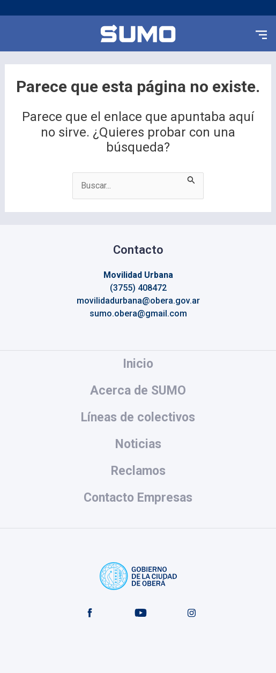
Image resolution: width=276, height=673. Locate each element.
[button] (261, 34)
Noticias (138, 444)
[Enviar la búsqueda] (191, 178)
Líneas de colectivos (138, 417)
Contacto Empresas (138, 497)
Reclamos (138, 471)
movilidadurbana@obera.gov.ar (138, 301)
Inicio (138, 364)
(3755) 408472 (138, 288)
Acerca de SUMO (138, 390)
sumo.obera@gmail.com (138, 313)
